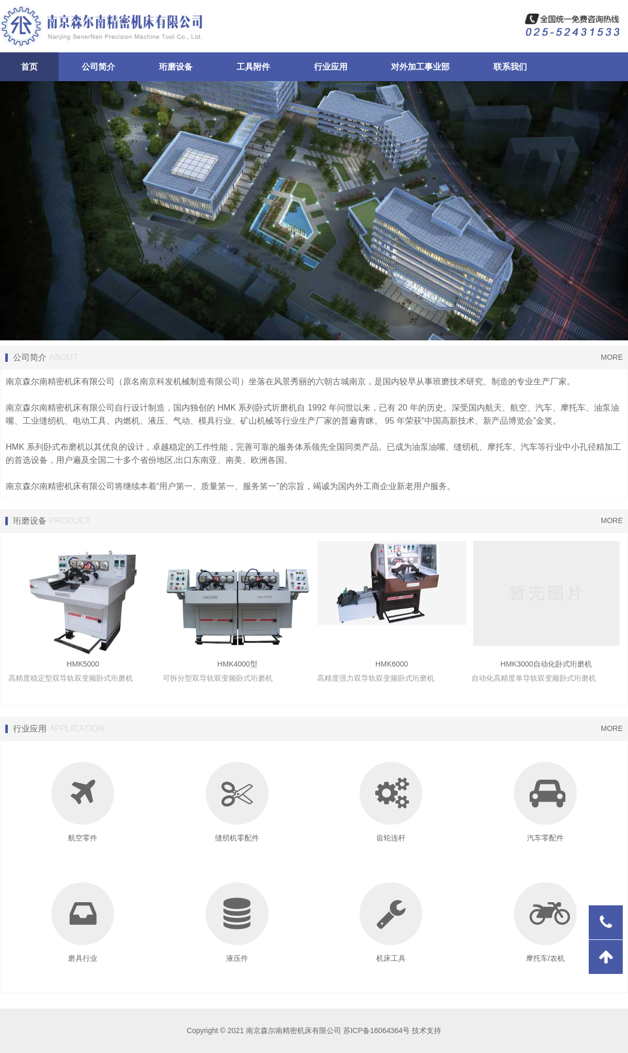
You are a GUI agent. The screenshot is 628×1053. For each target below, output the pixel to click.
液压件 (237, 922)
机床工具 (391, 922)
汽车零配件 (545, 802)
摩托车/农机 (545, 922)
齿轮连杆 (391, 802)
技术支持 (426, 1030)
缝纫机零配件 (237, 802)
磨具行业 (82, 922)
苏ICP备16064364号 (376, 1030)
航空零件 (82, 802)
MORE (612, 357)
